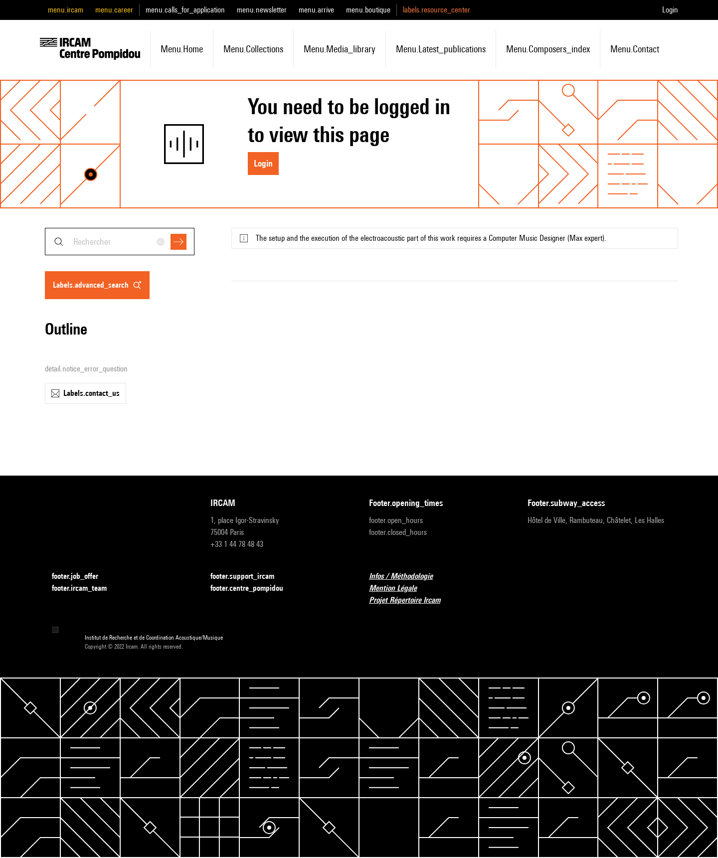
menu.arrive (316, 9)
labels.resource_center (436, 9)
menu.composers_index (548, 48)
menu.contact (634, 48)
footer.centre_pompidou (252, 588)
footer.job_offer (81, 576)
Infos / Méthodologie (407, 576)
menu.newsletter (262, 9)
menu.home (182, 48)
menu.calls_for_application (185, 9)
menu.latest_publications (441, 48)
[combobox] (119, 241)
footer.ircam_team (85, 588)
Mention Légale (399, 588)
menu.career (114, 9)
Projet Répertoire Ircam (410, 600)
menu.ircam (65, 9)
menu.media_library (339, 48)
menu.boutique (368, 9)
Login (670, 9)
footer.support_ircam (248, 576)
